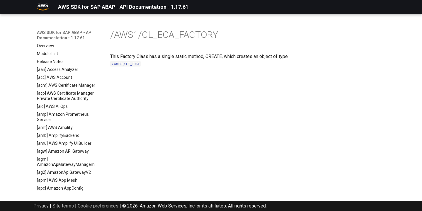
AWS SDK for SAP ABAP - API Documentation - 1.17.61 (65, 35)
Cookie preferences (98, 206)
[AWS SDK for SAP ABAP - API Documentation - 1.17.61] (43, 7)
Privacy (41, 206)
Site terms (63, 206)
